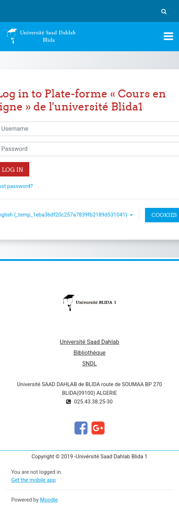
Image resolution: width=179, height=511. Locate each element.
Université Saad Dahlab (89, 342)
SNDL (89, 363)
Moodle (49, 500)
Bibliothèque (89, 352)
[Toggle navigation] (168, 36)
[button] (164, 11)
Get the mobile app (33, 480)
